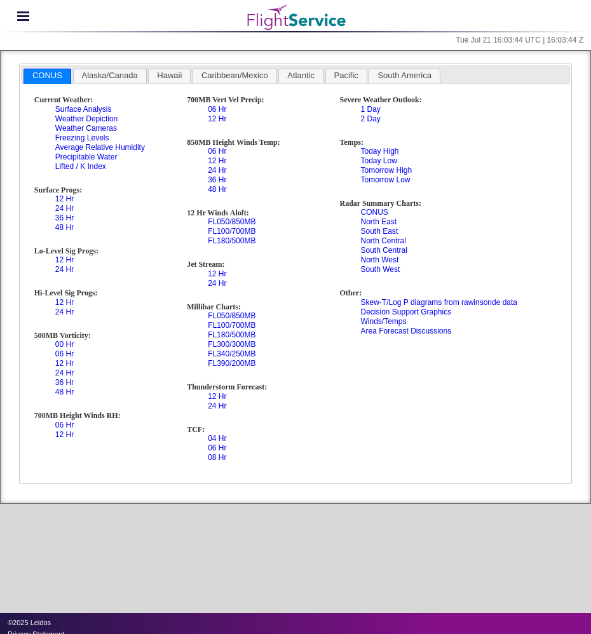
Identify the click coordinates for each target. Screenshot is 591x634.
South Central (383, 250)
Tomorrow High (386, 170)
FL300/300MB (231, 344)
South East (379, 231)
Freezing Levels (82, 137)
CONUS (374, 212)
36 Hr (64, 217)
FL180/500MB (231, 240)
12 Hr (64, 198)
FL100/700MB (231, 231)
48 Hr (64, 227)
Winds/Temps (383, 321)
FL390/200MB (231, 363)
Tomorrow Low (385, 179)
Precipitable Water (86, 156)
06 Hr (64, 353)
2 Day (370, 118)
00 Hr (64, 344)
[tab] (47, 76)
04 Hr (217, 438)
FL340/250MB (231, 353)
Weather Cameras (86, 128)
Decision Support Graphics (405, 311)
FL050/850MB (231, 221)
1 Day (370, 109)
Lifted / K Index (80, 166)
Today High (379, 151)
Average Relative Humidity (100, 147)
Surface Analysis (83, 109)
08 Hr (217, 457)
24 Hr (64, 208)
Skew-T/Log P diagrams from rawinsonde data (438, 302)
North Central (382, 240)
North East (378, 221)
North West (379, 259)
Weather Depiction (86, 118)
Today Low (378, 160)
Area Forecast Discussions (405, 331)
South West (380, 269)
